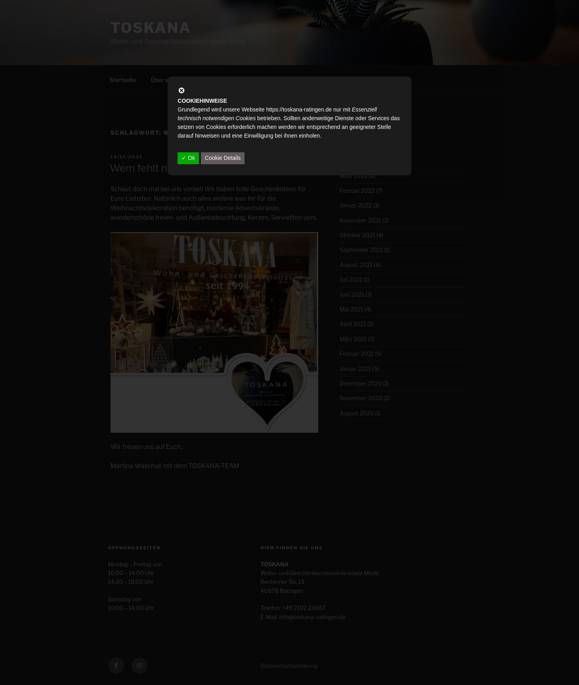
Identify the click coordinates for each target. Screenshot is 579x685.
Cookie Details (223, 158)
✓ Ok (188, 158)
